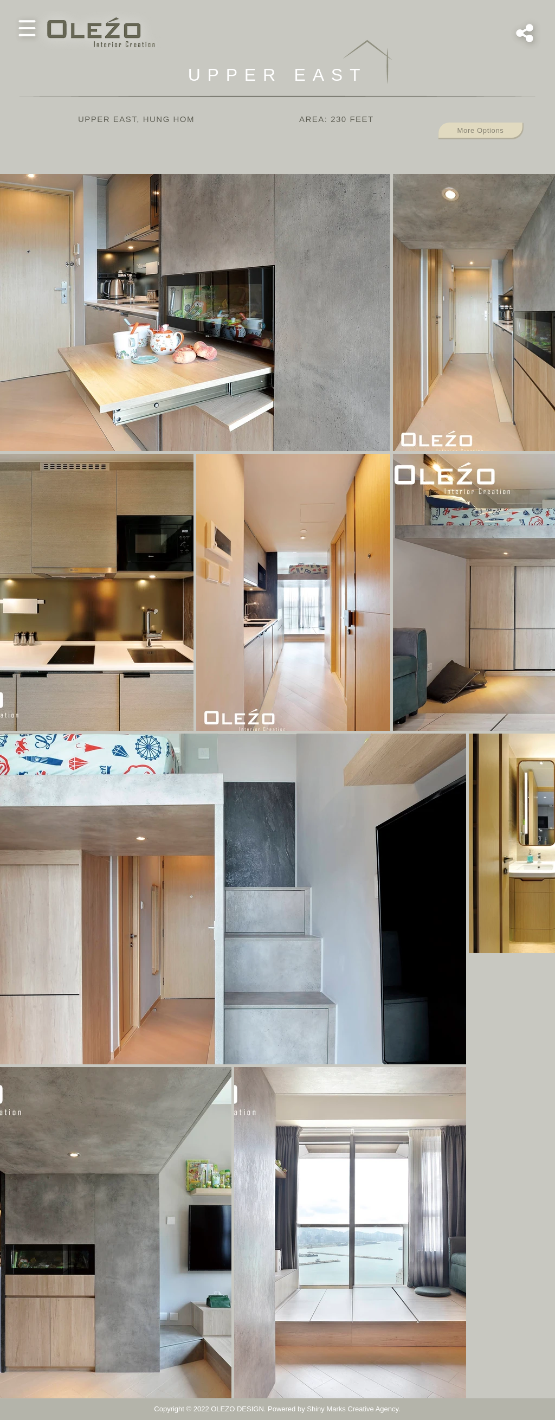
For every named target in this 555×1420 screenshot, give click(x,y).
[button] (27, 28)
